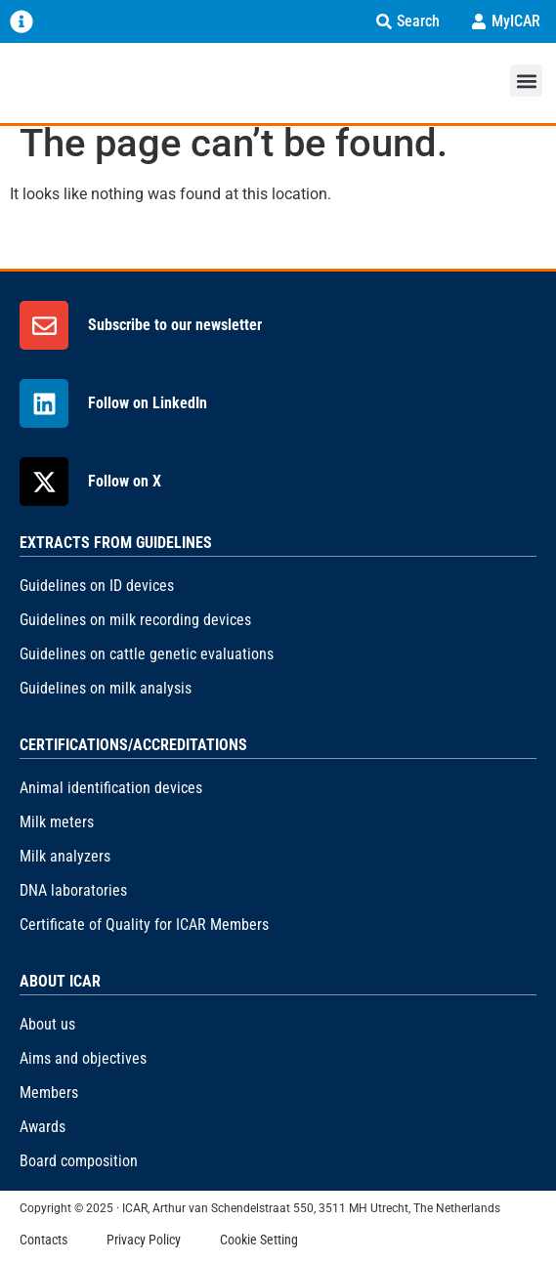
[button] (526, 80)
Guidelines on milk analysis (106, 688)
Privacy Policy (144, 1239)
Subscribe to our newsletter (175, 325)
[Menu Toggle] (21, 21)
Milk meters (57, 822)
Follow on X (124, 481)
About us (47, 1024)
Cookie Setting (259, 1239)
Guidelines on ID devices (97, 585)
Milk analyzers (65, 856)
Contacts (43, 1239)
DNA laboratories (73, 890)
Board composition (79, 1161)
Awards (42, 1126)
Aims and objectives (83, 1058)
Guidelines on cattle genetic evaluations (147, 654)
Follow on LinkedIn (147, 403)
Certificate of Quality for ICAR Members (144, 924)
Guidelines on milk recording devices (135, 619)
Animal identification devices (111, 787)
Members (49, 1092)
